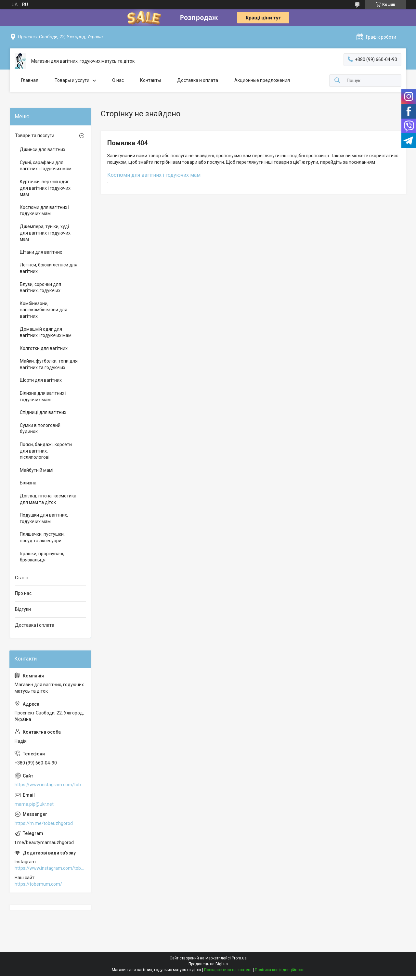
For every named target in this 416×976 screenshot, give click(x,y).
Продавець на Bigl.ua (208, 964)
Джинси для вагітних (42, 149)
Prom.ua (239, 958)
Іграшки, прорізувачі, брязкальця (42, 557)
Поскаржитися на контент (228, 970)
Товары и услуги (72, 80)
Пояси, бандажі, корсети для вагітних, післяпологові (46, 451)
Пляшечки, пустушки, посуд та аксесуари (42, 537)
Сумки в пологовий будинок (40, 428)
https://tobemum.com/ (38, 884)
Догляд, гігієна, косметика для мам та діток (48, 499)
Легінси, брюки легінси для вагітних (48, 268)
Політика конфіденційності (280, 970)
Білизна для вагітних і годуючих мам (43, 396)
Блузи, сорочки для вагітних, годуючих (40, 287)
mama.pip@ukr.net (34, 804)
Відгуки (23, 609)
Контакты (150, 80)
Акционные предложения (262, 80)
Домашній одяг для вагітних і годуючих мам (46, 332)
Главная (29, 80)
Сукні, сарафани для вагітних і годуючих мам (46, 166)
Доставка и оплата (197, 80)
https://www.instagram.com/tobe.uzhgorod (50, 784)
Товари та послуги (34, 135)
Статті (21, 577)
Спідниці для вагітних (43, 412)
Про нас (23, 593)
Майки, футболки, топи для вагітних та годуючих (49, 364)
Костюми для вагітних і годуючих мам (154, 175)
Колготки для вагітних (44, 348)
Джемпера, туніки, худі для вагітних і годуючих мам (45, 233)
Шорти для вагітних (41, 380)
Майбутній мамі (36, 470)
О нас (118, 80)
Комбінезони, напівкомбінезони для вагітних (43, 310)
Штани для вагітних (41, 252)
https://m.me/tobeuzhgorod (44, 823)
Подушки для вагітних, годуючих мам (44, 518)
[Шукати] (337, 81)
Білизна (28, 482)
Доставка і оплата (34, 625)
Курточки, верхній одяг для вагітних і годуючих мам (45, 188)
